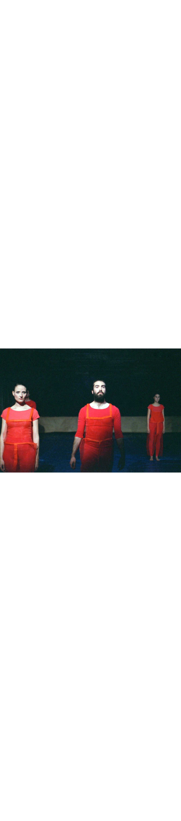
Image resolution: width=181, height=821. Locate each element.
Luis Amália (15, 4)
